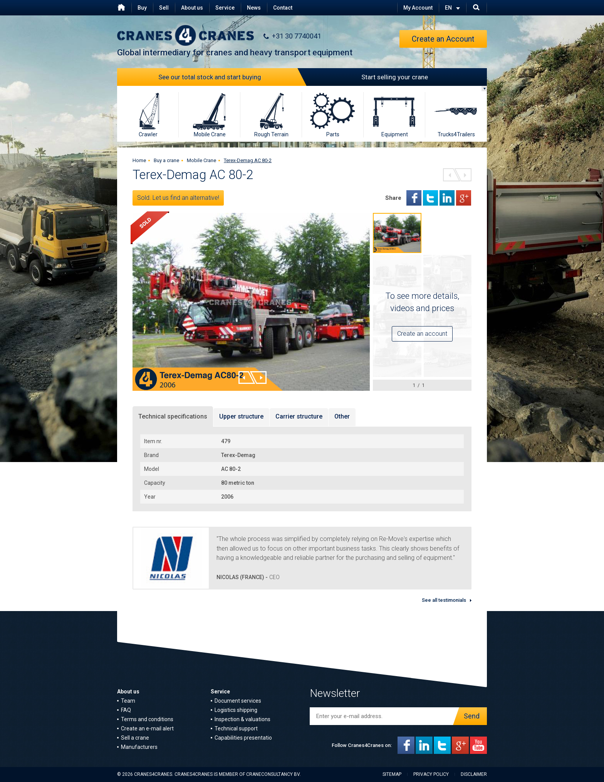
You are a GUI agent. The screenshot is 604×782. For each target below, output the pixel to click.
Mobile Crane (201, 160)
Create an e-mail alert (147, 728)
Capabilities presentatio (243, 738)
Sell (164, 8)
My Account (418, 8)
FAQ (126, 710)
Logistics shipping (236, 710)
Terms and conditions (147, 719)
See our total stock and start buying (230, 77)
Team (128, 701)
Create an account (422, 333)
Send (470, 716)
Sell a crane (135, 738)
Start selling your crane (365, 77)
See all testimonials (444, 600)
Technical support (236, 728)
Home (139, 160)
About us (192, 8)
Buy (142, 8)
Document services (238, 701)
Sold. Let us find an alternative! (178, 197)
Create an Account (443, 39)
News (254, 8)
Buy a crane (166, 160)
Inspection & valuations (242, 719)
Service (225, 8)
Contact (282, 8)
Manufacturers (139, 747)
